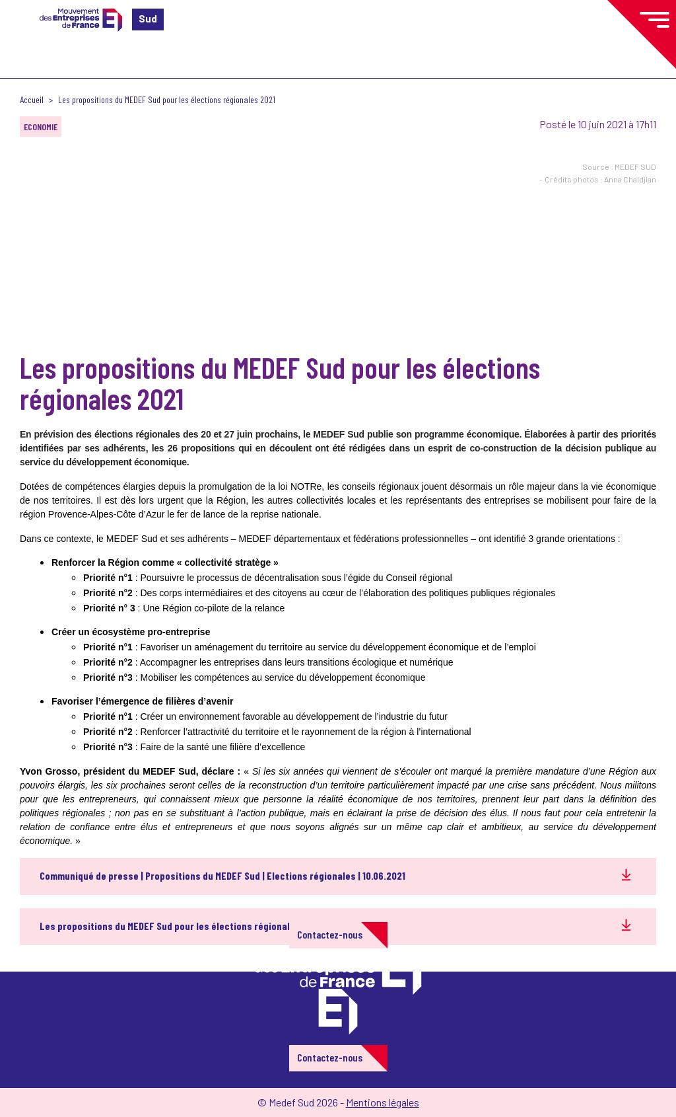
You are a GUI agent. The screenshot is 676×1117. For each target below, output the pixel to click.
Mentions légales (382, 1102)
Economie (40, 126)
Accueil (32, 99)
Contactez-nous (329, 934)
